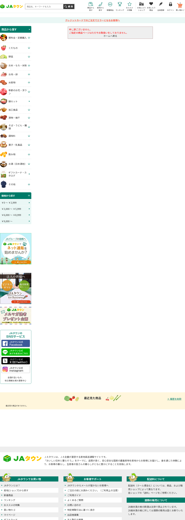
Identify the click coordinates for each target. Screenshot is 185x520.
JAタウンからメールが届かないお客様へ (88, 485)
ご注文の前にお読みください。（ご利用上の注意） (93, 490)
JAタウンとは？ (12, 485)
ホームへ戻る (110, 35)
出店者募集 (73, 514)
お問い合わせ (74, 505)
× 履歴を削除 (174, 399)
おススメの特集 (12, 505)
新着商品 (8, 495)
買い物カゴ (9, 509)
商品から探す (9, 29)
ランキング (9, 500)
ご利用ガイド (74, 495)
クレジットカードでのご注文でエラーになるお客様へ (92, 20)
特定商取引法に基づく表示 (81, 509)
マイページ (9, 514)
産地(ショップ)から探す (16, 490)
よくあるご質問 (75, 500)
